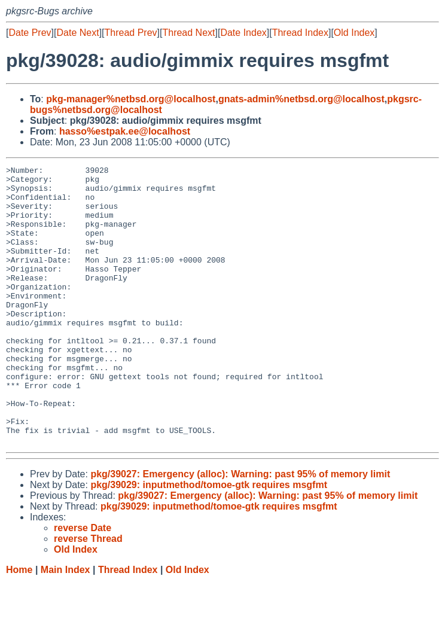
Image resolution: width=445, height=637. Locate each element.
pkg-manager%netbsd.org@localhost (130, 99)
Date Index (243, 33)
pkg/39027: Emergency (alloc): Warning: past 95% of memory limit (240, 530)
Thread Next (188, 33)
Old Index (354, 33)
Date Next (77, 33)
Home (19, 625)
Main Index (65, 625)
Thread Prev (131, 33)
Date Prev (29, 33)
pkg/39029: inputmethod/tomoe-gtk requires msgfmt (208, 540)
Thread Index (300, 33)
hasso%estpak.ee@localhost (124, 131)
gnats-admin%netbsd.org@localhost (301, 99)
